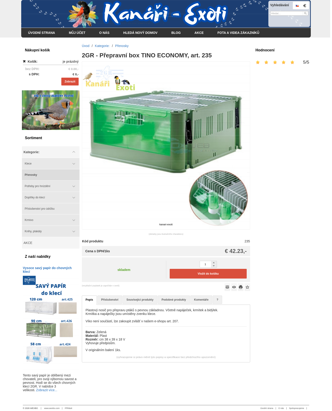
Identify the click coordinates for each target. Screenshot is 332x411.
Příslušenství (110, 299)
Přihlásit (68, 408)
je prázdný (71, 61)
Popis (89, 299)
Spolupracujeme (296, 408)
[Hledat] (305, 13)
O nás (281, 408)
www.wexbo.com (52, 408)
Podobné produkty (174, 299)
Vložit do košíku (208, 273)
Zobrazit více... (46, 390)
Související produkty (139, 299)
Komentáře (201, 299)
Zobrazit (70, 81)
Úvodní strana (266, 408)
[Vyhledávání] (289, 13)
